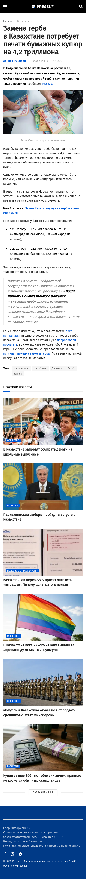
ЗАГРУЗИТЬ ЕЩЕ (43, 792)
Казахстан (21, 368)
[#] (43, 6)
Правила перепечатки (64, 845)
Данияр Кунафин (14, 60)
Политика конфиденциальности (25, 845)
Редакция (47, 837)
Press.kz (48, 84)
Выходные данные (15, 841)
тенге (18, 374)
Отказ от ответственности (20, 837)
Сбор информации (16, 828)
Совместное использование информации (31, 832)
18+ (58, 837)
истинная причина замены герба (26, 353)
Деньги (57, 368)
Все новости (24, 21)
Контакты (37, 841)
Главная (8, 21)
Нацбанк (40, 368)
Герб (70, 368)
